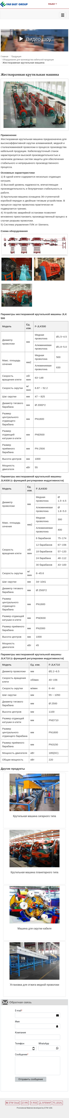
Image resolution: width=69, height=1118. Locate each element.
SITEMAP (45, 1103)
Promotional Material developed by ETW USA (34, 1108)
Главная (4, 56)
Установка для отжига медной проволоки (34, 984)
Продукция (16, 56)
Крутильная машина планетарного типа (34, 872)
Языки (52, 4)
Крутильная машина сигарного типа (34, 816)
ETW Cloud (12, 1103)
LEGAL (57, 1103)
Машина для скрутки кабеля (34, 928)
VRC (24, 1103)
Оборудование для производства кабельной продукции (28, 60)
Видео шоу (34, 38)
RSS (34, 1103)
